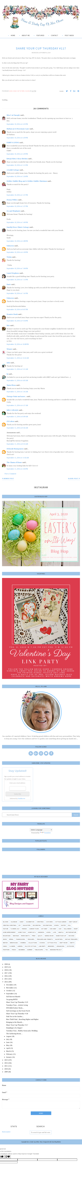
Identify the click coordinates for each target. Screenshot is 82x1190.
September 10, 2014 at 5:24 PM (17, 176)
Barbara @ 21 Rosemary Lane (18, 129)
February (9, 1054)
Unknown (10, 246)
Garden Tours (34, 929)
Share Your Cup (61, 936)
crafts (72, 942)
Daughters (26, 925)
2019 (6, 967)
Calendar (14, 922)
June (7, 1042)
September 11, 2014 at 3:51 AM (17, 369)
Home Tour (22, 932)
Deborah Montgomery (15, 449)
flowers (12, 946)
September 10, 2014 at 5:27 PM (17, 195)
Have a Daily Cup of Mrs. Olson (35, 1142)
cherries (23, 942)
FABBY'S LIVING (13, 142)
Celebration (30, 922)
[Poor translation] (7, 1156)
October (9, 991)
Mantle (61, 932)
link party (42, 946)
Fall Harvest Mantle (13, 996)
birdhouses (14, 942)
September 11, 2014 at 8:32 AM (17, 444)
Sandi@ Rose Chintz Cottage (18, 227)
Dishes (56, 925)
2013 (6, 1060)
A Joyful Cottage (13, 170)
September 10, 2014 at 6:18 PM (17, 252)
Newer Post (9, 478)
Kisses (49, 932)
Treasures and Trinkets (45, 939)
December (9, 985)
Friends (24, 929)
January (9, 1057)
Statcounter (6, 1132)
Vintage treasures (71, 939)
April (8, 1048)
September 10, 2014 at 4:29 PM (17, 138)
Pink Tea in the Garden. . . (15, 1016)
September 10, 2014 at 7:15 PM (17, 280)
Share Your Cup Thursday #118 (17, 1014)
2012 (6, 1063)
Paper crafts (25, 936)
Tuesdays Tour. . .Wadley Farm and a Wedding (22, 1031)
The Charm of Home (14, 462)
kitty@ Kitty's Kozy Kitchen (17, 159)
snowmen (21, 949)
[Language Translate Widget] (41, 829)
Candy (21, 922)
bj (8, 374)
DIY (20, 925)
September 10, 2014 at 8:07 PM (17, 309)
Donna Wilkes (12, 200)
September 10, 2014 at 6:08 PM (17, 241)
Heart (76, 929)
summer (29, 949)
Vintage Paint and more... (16, 396)
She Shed (71, 936)
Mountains (7, 936)
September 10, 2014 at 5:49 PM (17, 222)
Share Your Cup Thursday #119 (17, 1002)
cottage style (52, 942)
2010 (6, 1069)
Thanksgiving (20, 939)
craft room (63, 942)
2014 (6, 982)
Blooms (5, 922)
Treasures (30, 939)
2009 (6, 1072)
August (8, 1036)
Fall (69, 925)
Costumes (49, 922)
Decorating (37, 925)
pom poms (6, 949)
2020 (6, 964)
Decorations (47, 925)
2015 (6, 979)
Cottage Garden (60, 922)
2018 (6, 970)
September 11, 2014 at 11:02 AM (18, 458)
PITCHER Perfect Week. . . (15, 1008)
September (10, 994)
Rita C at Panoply (13, 115)
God (60, 929)
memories (51, 946)
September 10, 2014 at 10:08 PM (18, 344)
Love (54, 932)
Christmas (40, 922)
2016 (6, 976)
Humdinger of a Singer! (14, 1028)
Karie (9, 284)
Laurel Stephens (13, 273)
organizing (60, 946)
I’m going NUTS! (12, 999)
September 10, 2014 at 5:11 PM (17, 165)
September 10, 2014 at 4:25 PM (17, 124)
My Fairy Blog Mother (55, 1142)
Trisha (9, 257)
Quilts (40, 936)
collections (32, 942)
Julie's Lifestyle (12, 410)
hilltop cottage (30, 946)
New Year (16, 936)
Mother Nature (71, 932)
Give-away (53, 929)
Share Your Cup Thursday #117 (17, 1025)
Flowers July (15, 929)
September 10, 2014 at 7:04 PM (17, 268)
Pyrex (33, 936)
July (7, 1039)
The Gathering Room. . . (14, 1034)
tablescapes (39, 949)
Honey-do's (32, 932)
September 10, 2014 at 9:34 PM (17, 321)
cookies (42, 942)
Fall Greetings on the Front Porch (18, 1011)
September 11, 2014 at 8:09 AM (17, 416)
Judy (8, 363)
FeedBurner (21, 798)
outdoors (70, 946)
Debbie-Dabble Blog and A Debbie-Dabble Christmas (27, 181)
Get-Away (44, 929)
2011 (6, 1066)
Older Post (73, 478)
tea (46, 949)
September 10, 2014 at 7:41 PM (17, 293)
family (5, 946)
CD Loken (10, 421)
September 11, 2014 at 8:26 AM (17, 428)
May (7, 1045)
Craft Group (73, 922)
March (8, 1051)
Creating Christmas (9, 925)
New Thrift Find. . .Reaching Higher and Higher (22, 1019)
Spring (11, 939)
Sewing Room (49, 936)
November (10, 988)
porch (14, 949)
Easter (63, 925)
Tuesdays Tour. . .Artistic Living (17, 1005)
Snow (5, 939)
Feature (5, 929)
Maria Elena (11, 385)
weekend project (56, 949)
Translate (45, 833)
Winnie (9, 349)
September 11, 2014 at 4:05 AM (17, 380)
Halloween (67, 929)
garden (20, 946)
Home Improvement (9, 932)
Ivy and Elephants (13, 211)
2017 (6, 973)
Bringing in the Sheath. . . (15, 1022)
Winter (5, 942)
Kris (8, 325)
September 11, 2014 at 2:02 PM (17, 469)
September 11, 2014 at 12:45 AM (18, 358)
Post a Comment (10, 474)
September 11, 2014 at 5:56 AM (17, 392)
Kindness (41, 932)
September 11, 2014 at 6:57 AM (17, 405)
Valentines (59, 939)
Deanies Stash (12, 314)
